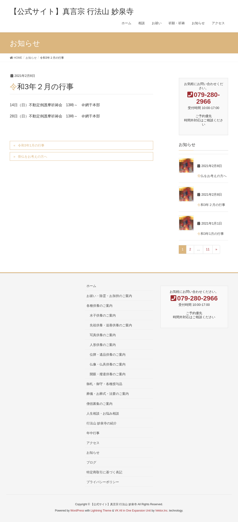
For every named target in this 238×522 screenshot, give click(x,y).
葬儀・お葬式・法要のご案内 (107, 394)
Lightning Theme (101, 510)
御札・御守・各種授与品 (104, 384)
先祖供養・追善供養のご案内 (111, 325)
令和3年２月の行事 (211, 205)
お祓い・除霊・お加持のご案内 (109, 296)
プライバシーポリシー (102, 482)
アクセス (92, 443)
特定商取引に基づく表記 (104, 472)
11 (208, 249)
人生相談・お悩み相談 (102, 413)
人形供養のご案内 (103, 345)
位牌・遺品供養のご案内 (108, 354)
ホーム (91, 286)
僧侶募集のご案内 (99, 404)
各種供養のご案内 (99, 305)
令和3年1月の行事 (31, 145)
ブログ (91, 462)
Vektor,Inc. (161, 510)
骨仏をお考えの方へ (32, 156)
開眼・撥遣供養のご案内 (108, 374)
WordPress (77, 510)
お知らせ (92, 452)
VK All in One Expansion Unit (133, 510)
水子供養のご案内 (103, 315)
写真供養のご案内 (103, 335)
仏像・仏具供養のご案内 (108, 364)
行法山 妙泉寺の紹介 (101, 423)
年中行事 (92, 433)
